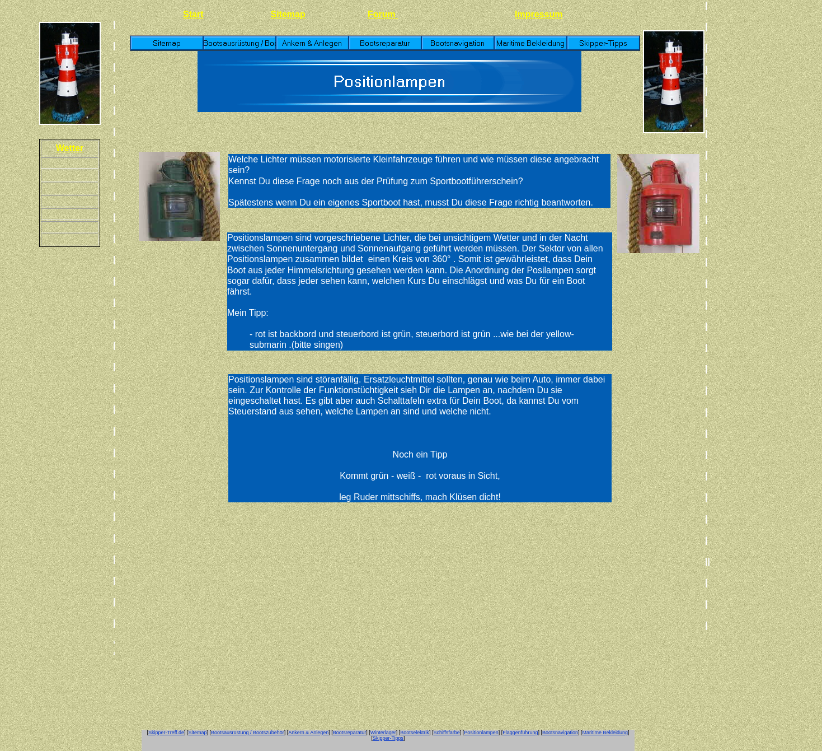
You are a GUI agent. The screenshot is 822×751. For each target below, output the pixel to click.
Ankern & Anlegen (308, 732)
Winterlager (383, 732)
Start (193, 14)
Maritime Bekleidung (605, 732)
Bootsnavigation (560, 732)
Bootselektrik (414, 732)
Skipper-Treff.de (166, 732)
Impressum (538, 14)
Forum (383, 14)
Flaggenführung (520, 732)
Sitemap (287, 14)
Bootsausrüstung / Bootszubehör (247, 732)
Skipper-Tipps (388, 738)
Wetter (70, 148)
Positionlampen (481, 732)
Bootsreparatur (350, 732)
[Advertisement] (757, 168)
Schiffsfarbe (446, 732)
